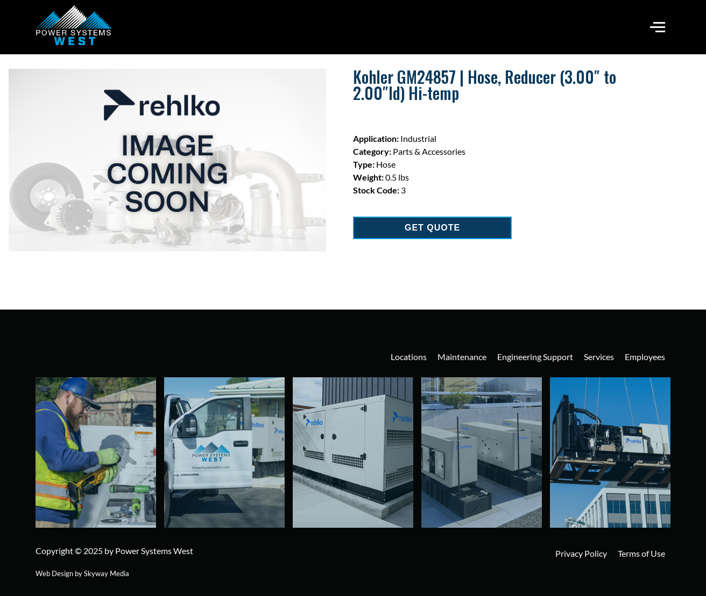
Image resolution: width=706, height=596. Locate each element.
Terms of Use (641, 553)
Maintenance (461, 356)
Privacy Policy (581, 553)
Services (599, 356)
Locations (409, 356)
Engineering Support (535, 356)
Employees (645, 356)
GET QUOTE (432, 227)
